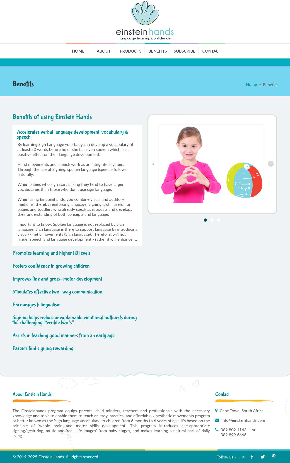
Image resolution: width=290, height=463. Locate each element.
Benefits (157, 50)
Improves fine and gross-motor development (57, 279)
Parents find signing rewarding (42, 348)
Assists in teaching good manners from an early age (63, 335)
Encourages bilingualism (36, 305)
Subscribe (184, 50)
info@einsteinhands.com (243, 420)
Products (131, 50)
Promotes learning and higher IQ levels (51, 253)
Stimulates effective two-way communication (57, 292)
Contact (211, 50)
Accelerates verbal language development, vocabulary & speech (72, 134)
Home (78, 50)
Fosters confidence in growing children (50, 266)
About (104, 50)
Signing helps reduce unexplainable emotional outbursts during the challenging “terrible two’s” (74, 320)
